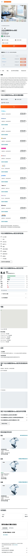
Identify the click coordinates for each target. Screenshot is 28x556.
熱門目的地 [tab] (11, 528)
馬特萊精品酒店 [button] (4, 449)
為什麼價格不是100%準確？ (14, 552)
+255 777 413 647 (4, 34)
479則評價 (8, 36)
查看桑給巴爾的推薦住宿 (23, 482)
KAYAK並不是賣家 (14, 548)
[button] (2, 2)
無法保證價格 (15, 544)
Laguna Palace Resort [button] (5, 473)
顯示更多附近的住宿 (23, 435)
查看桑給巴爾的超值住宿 (23, 458)
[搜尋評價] (15, 290)
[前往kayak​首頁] (7, 1)
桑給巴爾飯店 (5, 534)
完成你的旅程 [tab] (4, 528)
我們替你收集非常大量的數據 (14, 550)
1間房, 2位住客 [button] (5, 43)
